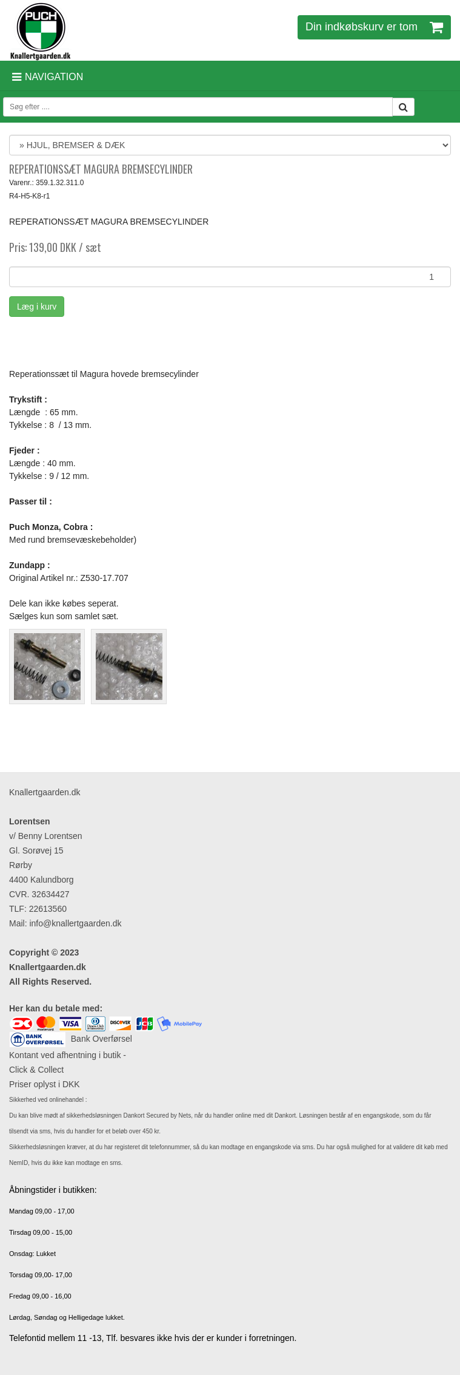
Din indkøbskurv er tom (374, 27)
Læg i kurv (36, 306)
